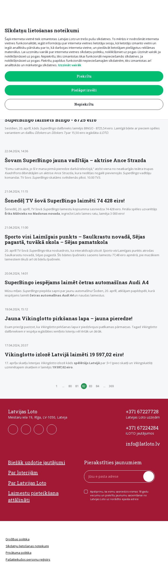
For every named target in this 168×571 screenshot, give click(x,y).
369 (111, 386)
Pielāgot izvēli (84, 90)
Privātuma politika (18, 552)
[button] (161, 7)
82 (83, 386)
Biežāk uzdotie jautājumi (36, 462)
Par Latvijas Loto (27, 483)
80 (70, 386)
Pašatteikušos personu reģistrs (28, 559)
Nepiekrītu (84, 104)
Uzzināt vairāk (69, 65)
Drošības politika (17, 539)
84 (97, 386)
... (63, 386)
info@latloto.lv (143, 444)
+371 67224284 (142, 428)
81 (77, 386)
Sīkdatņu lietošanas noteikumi (27, 546)
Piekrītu (84, 76)
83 (90, 386)
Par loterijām (23, 472)
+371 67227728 (142, 411)
